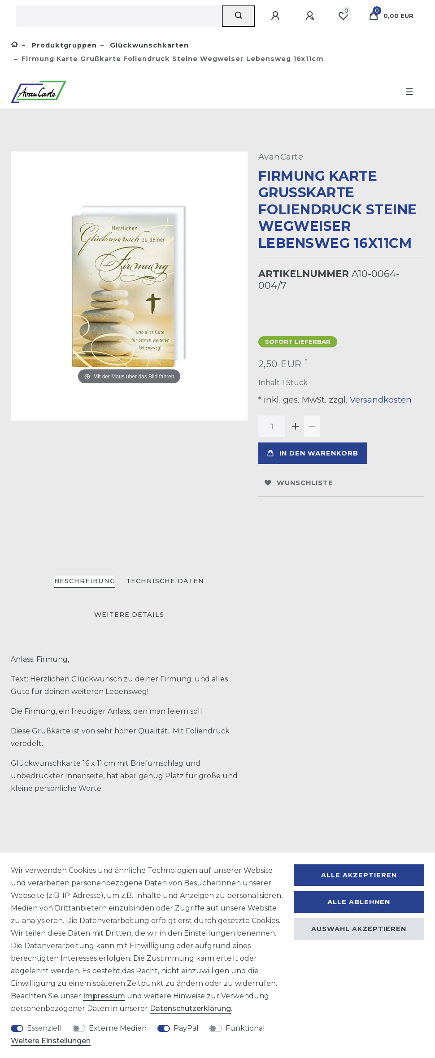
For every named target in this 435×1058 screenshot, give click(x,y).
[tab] (85, 581)
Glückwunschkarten (148, 45)
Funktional (245, 1028)
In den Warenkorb (312, 453)
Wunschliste (299, 483)
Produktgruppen (63, 45)
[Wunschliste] (343, 16)
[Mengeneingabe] (271, 426)
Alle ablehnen (358, 902)
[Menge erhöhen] (296, 426)
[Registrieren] (311, 16)
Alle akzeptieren (359, 875)
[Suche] (238, 16)
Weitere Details (129, 615)
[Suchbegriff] (119, 16)
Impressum (104, 996)
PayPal (186, 1028)
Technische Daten (165, 581)
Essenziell (44, 1028)
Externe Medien (118, 1028)
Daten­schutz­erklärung (190, 1008)
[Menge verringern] (312, 426)
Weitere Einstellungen (51, 1040)
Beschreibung (84, 581)
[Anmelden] (276, 16)
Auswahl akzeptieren (358, 929)
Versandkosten (380, 400)
